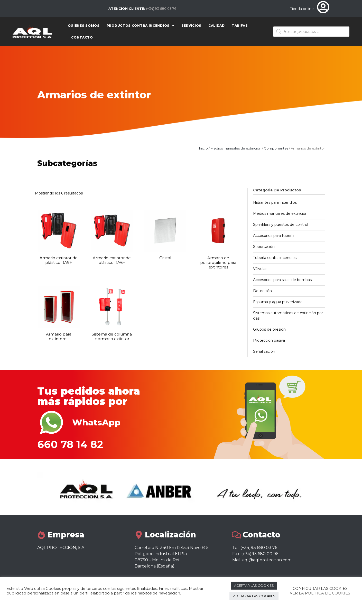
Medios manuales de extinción (235, 148)
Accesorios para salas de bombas (282, 279)
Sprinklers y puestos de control (280, 224)
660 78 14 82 (70, 444)
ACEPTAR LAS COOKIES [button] (254, 585)
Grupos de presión (269, 329)
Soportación (264, 246)
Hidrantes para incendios (275, 202)
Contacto (82, 37)
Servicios (191, 25)
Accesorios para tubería (273, 235)
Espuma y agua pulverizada (277, 302)
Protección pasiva (269, 340)
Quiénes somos (84, 25)
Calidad (216, 25)
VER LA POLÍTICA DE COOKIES (320, 593)
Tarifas (240, 25)
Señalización (264, 351)
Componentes (276, 148)
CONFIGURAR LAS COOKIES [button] (320, 588)
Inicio (203, 148)
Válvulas (260, 268)
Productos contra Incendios (140, 26)
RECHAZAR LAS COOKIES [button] (254, 596)
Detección (262, 290)
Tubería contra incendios (274, 257)
